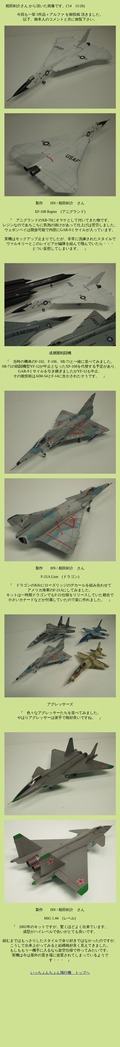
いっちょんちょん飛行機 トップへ (60, 973)
